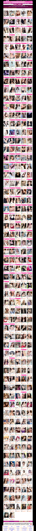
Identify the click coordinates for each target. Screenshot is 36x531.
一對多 (14, 16)
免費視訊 (8, 16)
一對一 (14, 33)
